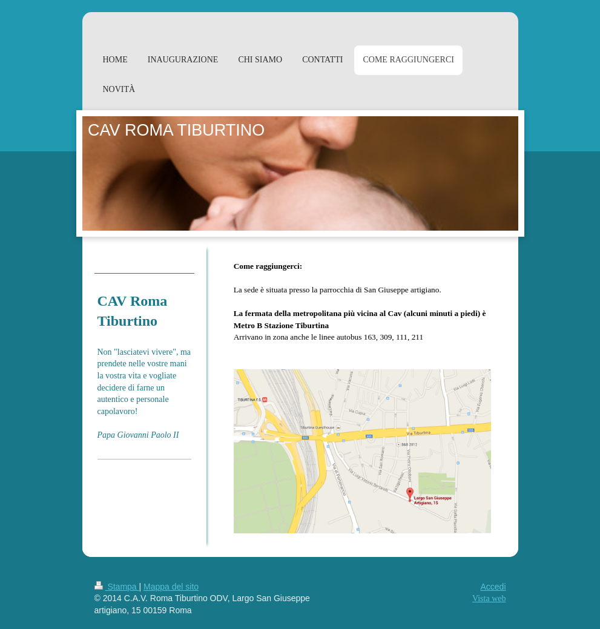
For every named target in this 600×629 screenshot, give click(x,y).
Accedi (493, 586)
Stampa (116, 586)
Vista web (489, 598)
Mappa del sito (171, 586)
